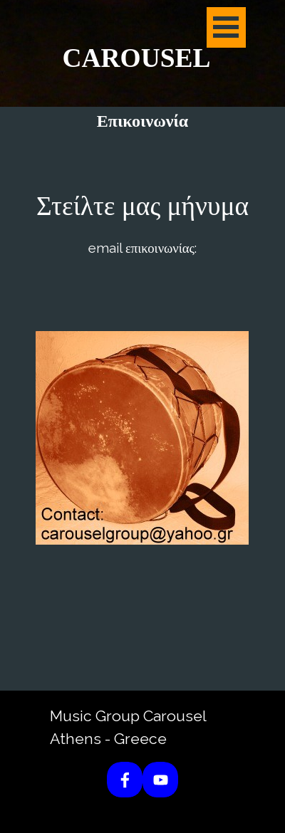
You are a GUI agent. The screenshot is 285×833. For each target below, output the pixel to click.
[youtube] (160, 779)
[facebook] (124, 779)
